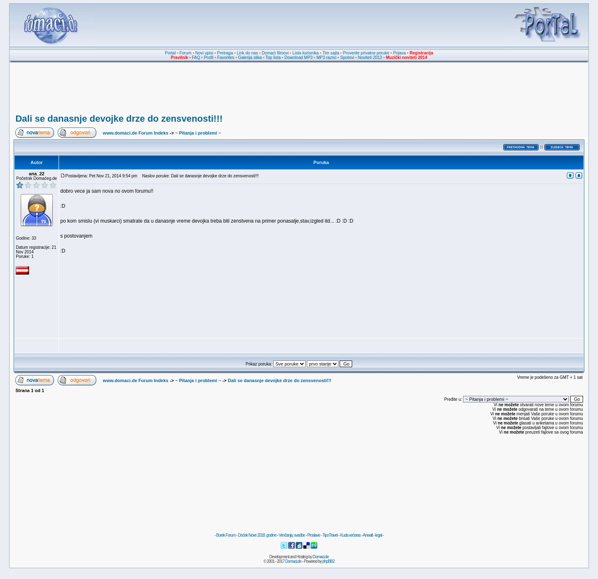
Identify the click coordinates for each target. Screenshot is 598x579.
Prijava (399, 53)
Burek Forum (225, 535)
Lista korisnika (305, 53)
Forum (185, 53)
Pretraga (225, 53)
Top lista (273, 57)
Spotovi (347, 57)
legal (378, 535)
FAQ (196, 57)
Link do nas (247, 53)
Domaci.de (321, 556)
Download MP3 (298, 57)
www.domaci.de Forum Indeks (136, 132)
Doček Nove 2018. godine (257, 535)
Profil (208, 57)
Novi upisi (204, 53)
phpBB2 (328, 561)
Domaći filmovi (275, 53)
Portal (170, 53)
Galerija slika (250, 57)
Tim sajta (331, 53)
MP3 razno (326, 57)
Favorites (225, 57)
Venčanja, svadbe (292, 535)
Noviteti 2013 (370, 57)
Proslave (313, 535)
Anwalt (368, 535)
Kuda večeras (350, 535)
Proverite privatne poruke (366, 53)
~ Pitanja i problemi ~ (198, 132)
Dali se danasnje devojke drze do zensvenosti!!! (119, 118)
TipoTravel (330, 535)
